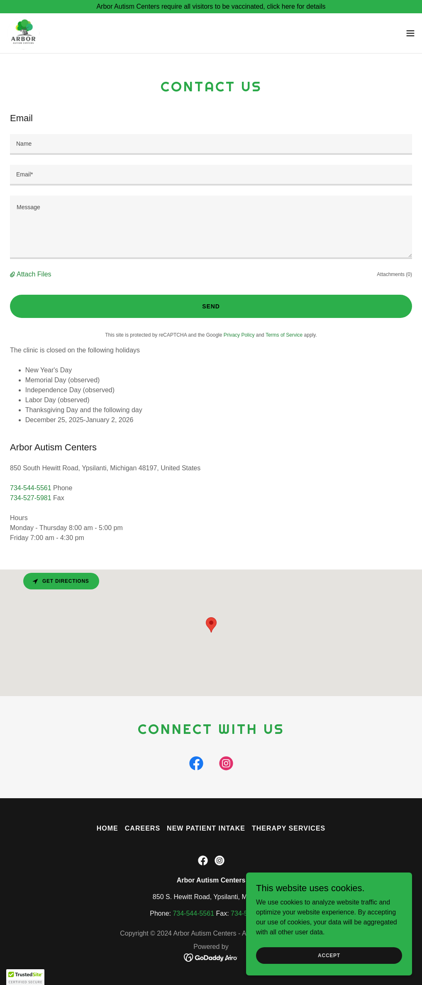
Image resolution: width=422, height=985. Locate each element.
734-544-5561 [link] (30, 487)
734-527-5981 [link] (30, 497)
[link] (23, 33)
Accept (329, 955)
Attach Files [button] (34, 274)
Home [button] (107, 828)
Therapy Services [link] (288, 828)
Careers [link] (142, 828)
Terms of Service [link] (284, 335)
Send (211, 306)
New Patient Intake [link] (206, 828)
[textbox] (211, 144)
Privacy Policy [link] (239, 335)
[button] (410, 33)
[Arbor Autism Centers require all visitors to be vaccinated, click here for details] (211, 7)
